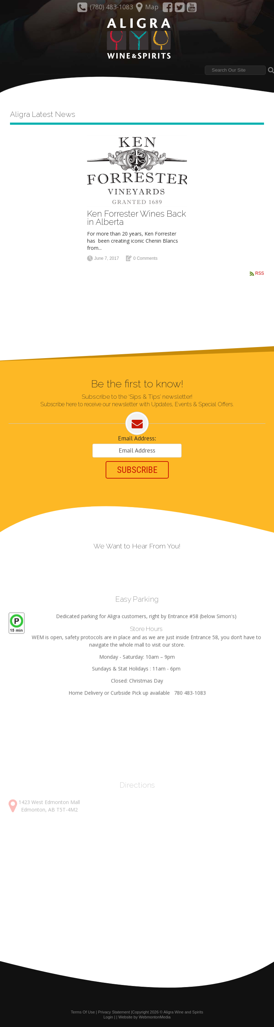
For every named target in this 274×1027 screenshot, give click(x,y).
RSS (259, 273)
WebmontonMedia (155, 1017)
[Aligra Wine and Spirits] (137, 39)
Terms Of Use (83, 1012)
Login (108, 1017)
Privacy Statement (114, 1012)
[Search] (235, 70)
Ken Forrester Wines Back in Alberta (136, 217)
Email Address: (137, 438)
